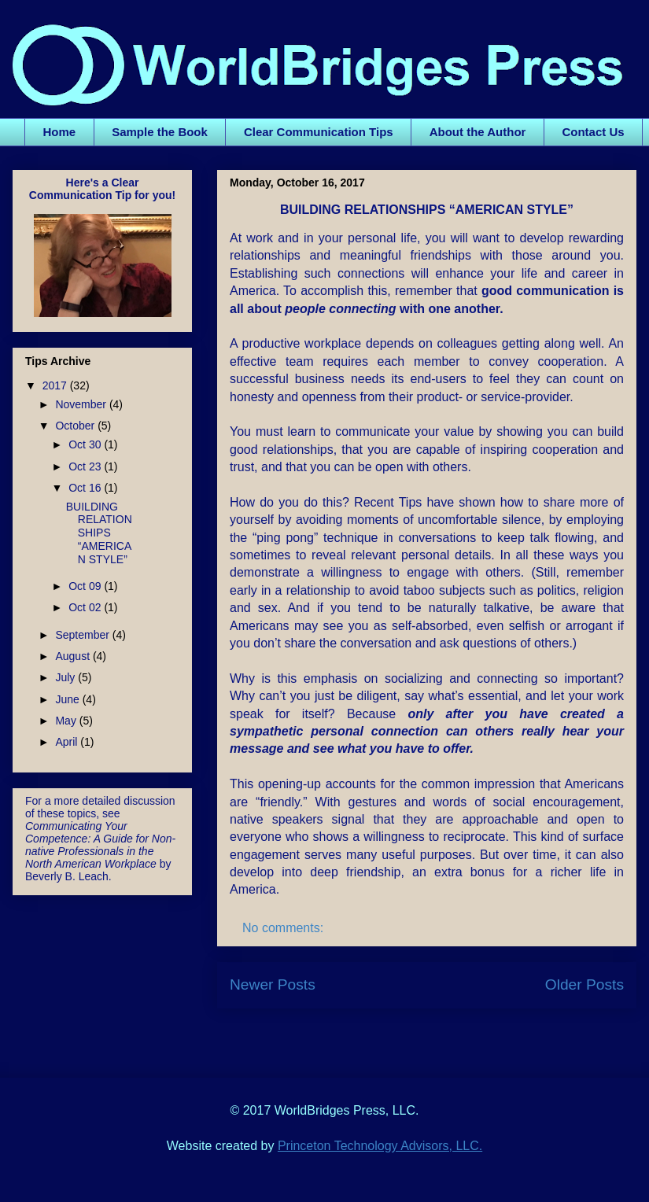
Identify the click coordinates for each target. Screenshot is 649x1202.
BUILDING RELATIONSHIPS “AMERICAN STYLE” (426, 209)
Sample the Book (160, 131)
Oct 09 (86, 586)
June (68, 699)
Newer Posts (272, 984)
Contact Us (593, 131)
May (67, 720)
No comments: (284, 928)
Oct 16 (86, 487)
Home (59, 131)
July (66, 677)
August (73, 656)
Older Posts (584, 984)
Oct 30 (86, 444)
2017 (56, 385)
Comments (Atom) (466, 1032)
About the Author (478, 131)
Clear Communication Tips (318, 131)
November (82, 404)
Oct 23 (86, 466)
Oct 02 (86, 607)
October (76, 425)
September (83, 635)
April (67, 742)
